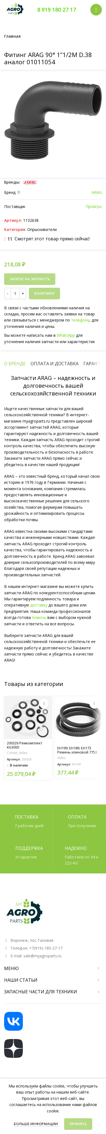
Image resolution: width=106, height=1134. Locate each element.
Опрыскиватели (42, 229)
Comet (12, 753)
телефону (79, 320)
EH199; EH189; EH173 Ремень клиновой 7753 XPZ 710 (77, 752)
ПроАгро (94, 206)
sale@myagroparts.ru (42, 955)
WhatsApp (65, 334)
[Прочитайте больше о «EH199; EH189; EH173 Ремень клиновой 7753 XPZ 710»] (94, 704)
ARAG (97, 192)
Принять (78, 1123)
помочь (39, 617)
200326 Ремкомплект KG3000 (24, 745)
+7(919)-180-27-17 (45, 948)
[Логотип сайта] (15, 9)
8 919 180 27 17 (56, 9)
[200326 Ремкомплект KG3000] (28, 717)
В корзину (44, 293)
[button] (44, 704)
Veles (23, 753)
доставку (38, 605)
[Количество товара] (15, 293)
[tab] (15, 364)
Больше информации (36, 1123)
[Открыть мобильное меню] (96, 9)
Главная (12, 36)
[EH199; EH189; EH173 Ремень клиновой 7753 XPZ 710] (78, 720)
